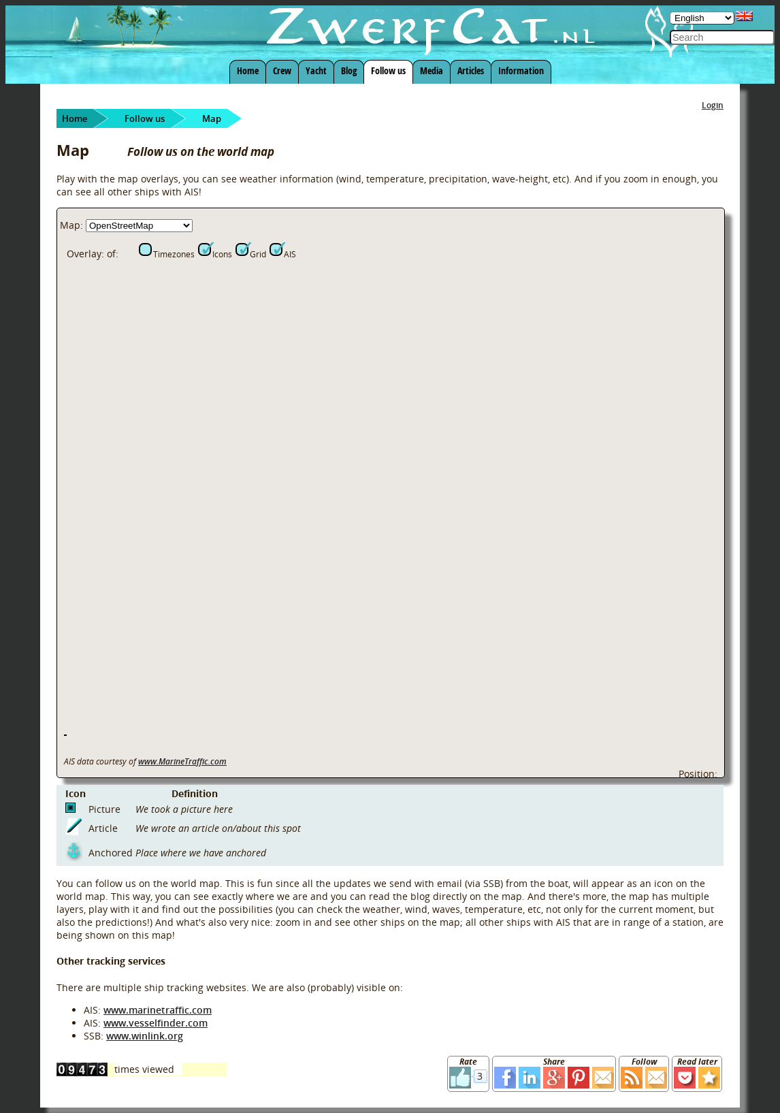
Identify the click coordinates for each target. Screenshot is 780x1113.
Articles (470, 70)
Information (521, 70)
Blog (349, 70)
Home (248, 70)
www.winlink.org (144, 1035)
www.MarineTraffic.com (182, 761)
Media (431, 70)
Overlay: (85, 253)
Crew (282, 70)
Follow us (388, 70)
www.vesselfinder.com (155, 1022)
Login (713, 105)
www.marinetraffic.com (157, 1009)
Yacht (316, 70)
